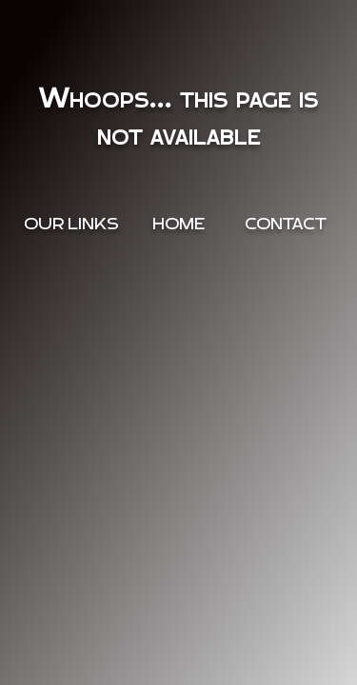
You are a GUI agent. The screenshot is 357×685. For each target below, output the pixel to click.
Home (178, 224)
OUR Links (71, 224)
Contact (286, 224)
